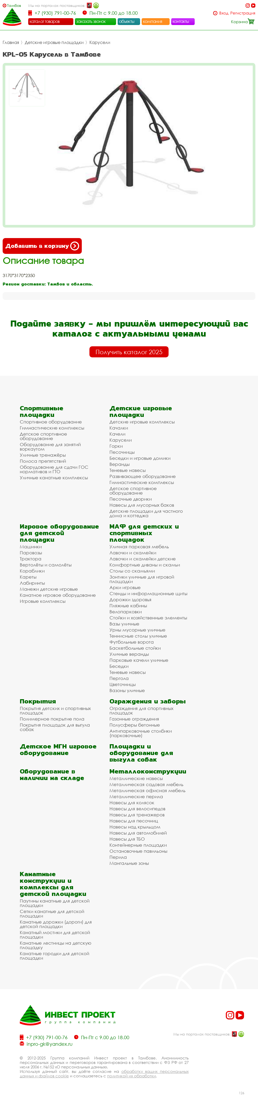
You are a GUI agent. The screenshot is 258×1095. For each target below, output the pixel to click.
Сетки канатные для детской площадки (52, 913)
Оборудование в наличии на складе (52, 774)
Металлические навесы (136, 778)
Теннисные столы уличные (138, 636)
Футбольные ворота (131, 642)
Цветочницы (122, 684)
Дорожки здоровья (130, 599)
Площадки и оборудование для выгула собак (141, 753)
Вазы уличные (124, 624)
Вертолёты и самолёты (45, 565)
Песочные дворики (130, 499)
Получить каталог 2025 (129, 352)
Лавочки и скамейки (132, 552)
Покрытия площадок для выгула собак (55, 727)
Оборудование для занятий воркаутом (50, 446)
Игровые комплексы (42, 601)
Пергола (119, 678)
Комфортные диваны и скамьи (144, 565)
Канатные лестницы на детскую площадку (55, 945)
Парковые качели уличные (138, 660)
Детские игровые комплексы (142, 422)
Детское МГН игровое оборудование (58, 749)
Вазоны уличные (127, 690)
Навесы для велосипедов (137, 808)
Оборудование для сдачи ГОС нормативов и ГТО (54, 469)
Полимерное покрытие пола (52, 719)
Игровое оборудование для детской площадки (59, 533)
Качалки (118, 428)
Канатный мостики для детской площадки (55, 934)
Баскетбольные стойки (135, 648)
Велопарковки (125, 611)
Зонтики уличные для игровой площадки (141, 579)
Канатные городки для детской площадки (54, 955)
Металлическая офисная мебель (147, 790)
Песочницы (122, 452)
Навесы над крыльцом (134, 827)
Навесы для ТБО (127, 839)
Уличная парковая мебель (139, 546)
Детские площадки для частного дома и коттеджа (146, 513)
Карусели (99, 42)
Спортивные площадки (41, 411)
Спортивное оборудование (51, 422)
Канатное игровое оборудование (58, 595)
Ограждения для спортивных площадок (141, 710)
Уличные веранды (129, 654)
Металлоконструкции (147, 771)
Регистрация (242, 13)
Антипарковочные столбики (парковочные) (140, 733)
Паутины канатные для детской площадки (54, 903)
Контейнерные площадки (138, 845)
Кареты (28, 577)
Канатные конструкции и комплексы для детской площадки (53, 884)
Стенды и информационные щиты (148, 593)
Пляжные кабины (128, 605)
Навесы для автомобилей (138, 833)
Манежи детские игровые (49, 589)
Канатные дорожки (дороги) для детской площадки (56, 924)
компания (152, 21)
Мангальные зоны (129, 863)
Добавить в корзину (42, 245)
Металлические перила (136, 796)
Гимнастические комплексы (52, 428)
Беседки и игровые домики (139, 458)
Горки (116, 446)
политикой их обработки (131, 1075)
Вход (223, 13)
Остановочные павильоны (138, 851)
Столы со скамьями (132, 571)
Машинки (31, 546)
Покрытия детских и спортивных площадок (55, 710)
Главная (11, 42)
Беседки (118, 666)
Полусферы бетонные (134, 725)
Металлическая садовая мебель (146, 784)
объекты (126, 21)
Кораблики (32, 571)
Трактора (30, 558)
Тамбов (14, 5)
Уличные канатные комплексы (54, 477)
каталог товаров (45, 21)
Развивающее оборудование (142, 476)
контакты (181, 21)
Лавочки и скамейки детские (142, 558)
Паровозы (31, 552)
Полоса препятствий (43, 461)
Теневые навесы (127, 470)
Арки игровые (125, 587)
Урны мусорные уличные (137, 630)
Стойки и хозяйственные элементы (148, 617)
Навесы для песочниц (133, 820)
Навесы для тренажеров (137, 814)
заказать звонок (91, 21)
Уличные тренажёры (43, 455)
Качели (117, 434)
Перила (118, 857)
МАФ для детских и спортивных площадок (144, 533)
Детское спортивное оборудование (43, 436)
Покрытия (38, 701)
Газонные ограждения (134, 719)
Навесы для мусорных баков (141, 505)
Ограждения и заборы (147, 701)
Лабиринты (32, 583)
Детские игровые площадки (54, 42)
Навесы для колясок (131, 802)
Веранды (119, 464)
